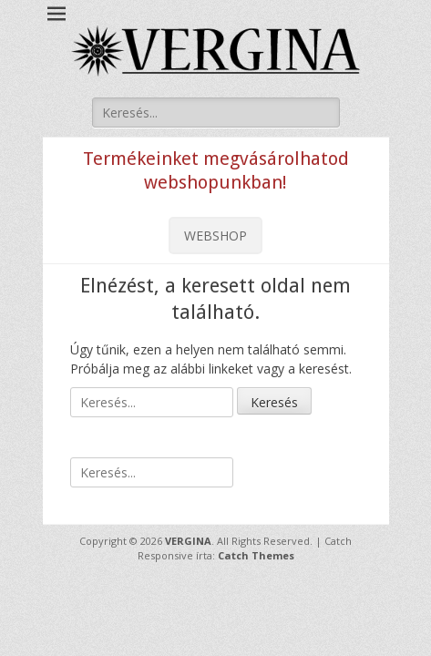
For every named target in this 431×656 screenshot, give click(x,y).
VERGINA (188, 541)
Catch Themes (256, 555)
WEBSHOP (215, 235)
